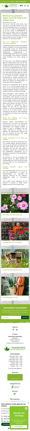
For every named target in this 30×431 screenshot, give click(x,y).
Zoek (28, 5)
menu (2, 5)
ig (25, 5)
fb (22, 5)
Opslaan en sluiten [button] (8, 424)
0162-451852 (15, 341)
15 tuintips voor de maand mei (12, 215)
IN (17, 330)
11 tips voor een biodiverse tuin (12, 270)
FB (13, 330)
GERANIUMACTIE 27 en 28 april (12, 242)
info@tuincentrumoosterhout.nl (15, 343)
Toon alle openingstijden (15, 368)
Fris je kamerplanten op (10, 297)
